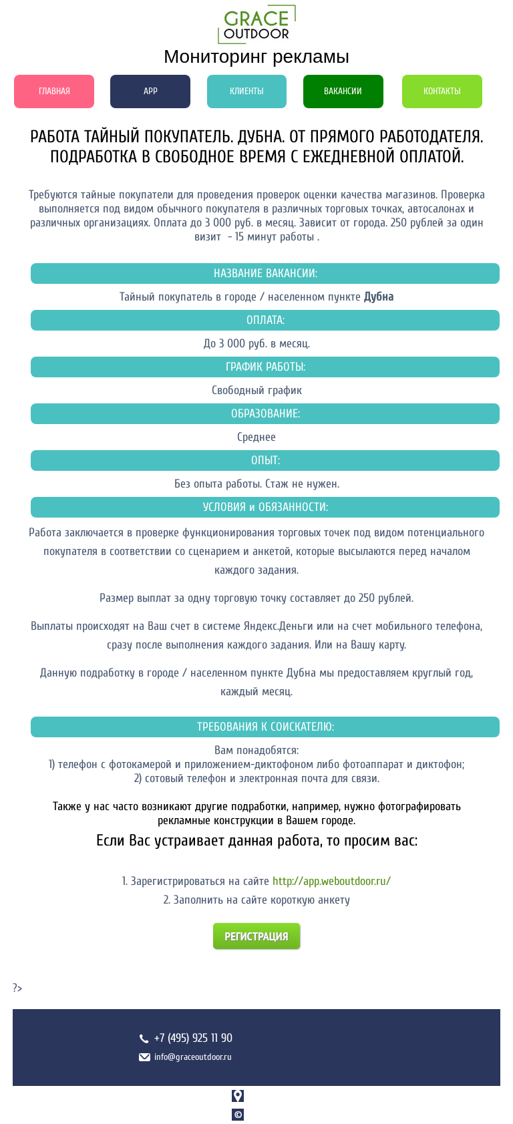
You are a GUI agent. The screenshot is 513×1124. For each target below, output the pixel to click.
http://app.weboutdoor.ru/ (332, 881)
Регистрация (257, 936)
